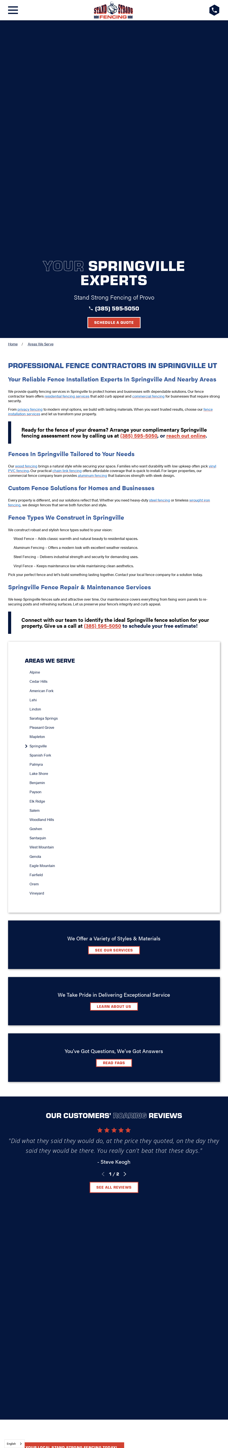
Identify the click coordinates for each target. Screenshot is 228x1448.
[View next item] (125, 946)
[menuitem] (116, 444)
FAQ (67, 1159)
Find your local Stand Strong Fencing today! (66, 1012)
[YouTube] (135, 1173)
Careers (155, 1159)
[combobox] (14, 1443)
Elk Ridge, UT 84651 (114, 1147)
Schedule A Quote (114, 1082)
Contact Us (126, 1159)
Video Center (92, 1159)
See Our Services (114, 721)
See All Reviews (114, 959)
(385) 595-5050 (117, 80)
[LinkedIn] (114, 1173)
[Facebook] (103, 1173)
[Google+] (92, 1173)
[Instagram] (124, 1173)
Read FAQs (114, 834)
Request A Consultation (114, 1188)
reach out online (186, 207)
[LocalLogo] (113, 10)
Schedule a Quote (114, 94)
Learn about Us (114, 778)
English (11, 1443)
